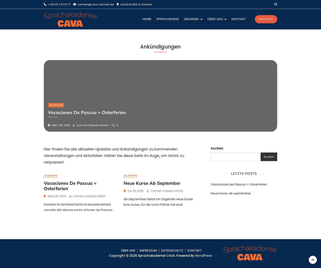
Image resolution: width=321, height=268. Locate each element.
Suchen (217, 148)
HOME (146, 19)
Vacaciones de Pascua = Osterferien (70, 185)
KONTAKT (239, 19)
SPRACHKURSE (167, 19)
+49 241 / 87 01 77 (57, 4)
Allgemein (56, 105)
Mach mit (266, 19)
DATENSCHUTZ (172, 250)
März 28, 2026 (60, 125)
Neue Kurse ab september (152, 183)
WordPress (203, 255)
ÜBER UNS (215, 19)
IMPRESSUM (148, 250)
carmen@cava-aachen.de (93, 4)
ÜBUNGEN (191, 19)
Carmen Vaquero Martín (92, 125)
